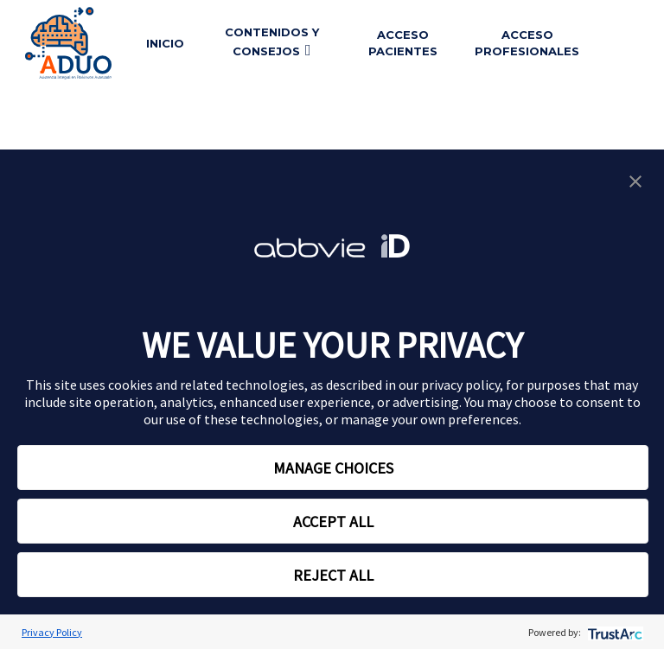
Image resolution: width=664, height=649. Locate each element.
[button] (635, 180)
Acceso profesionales (527, 43)
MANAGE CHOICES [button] (333, 468)
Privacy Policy (52, 632)
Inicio (165, 43)
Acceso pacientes (402, 43)
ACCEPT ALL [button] (333, 521)
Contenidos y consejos (272, 42)
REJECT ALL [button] (333, 575)
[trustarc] (613, 632)
